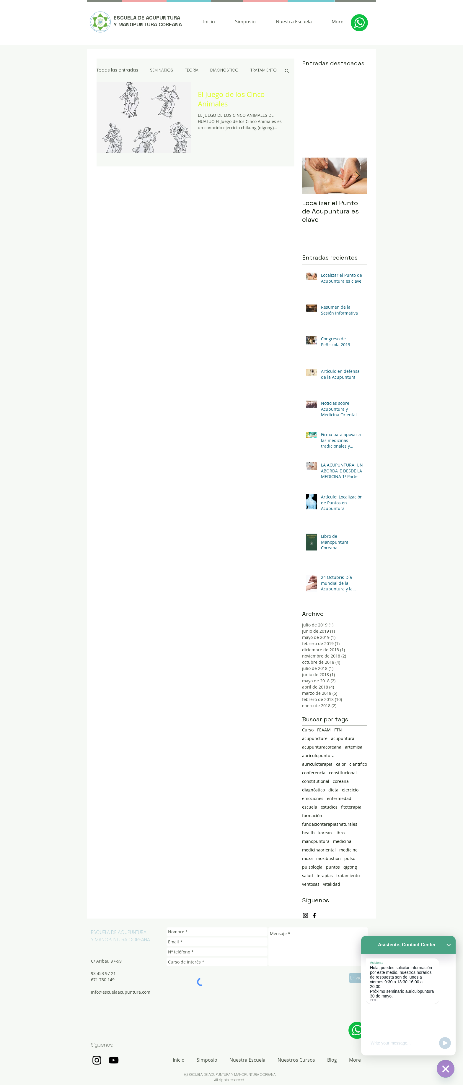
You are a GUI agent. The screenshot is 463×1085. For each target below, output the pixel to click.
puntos (333, 866)
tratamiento (348, 875)
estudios (329, 806)
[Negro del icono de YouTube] (114, 1060)
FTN (338, 729)
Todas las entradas (117, 70)
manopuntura (316, 841)
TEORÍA (191, 70)
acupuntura (342, 738)
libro (340, 832)
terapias (325, 875)
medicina (342, 841)
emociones (312, 798)
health (308, 832)
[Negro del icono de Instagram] (305, 915)
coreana (341, 781)
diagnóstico (313, 789)
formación (312, 815)
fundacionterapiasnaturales (329, 824)
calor (341, 764)
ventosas (310, 884)
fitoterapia (351, 806)
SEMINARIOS (161, 70)
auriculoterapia (317, 764)
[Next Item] (357, 175)
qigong (350, 866)
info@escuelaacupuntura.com (120, 992)
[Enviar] (357, 978)
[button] (287, 71)
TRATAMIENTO (263, 70)
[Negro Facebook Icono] (314, 915)
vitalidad (331, 884)
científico (358, 764)
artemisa (353, 746)
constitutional (315, 781)
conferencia (313, 772)
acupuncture (314, 738)
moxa (307, 858)
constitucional (343, 772)
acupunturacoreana (321, 746)
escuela (309, 806)
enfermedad (339, 798)
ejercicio (350, 789)
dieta (333, 789)
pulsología (312, 866)
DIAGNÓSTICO (224, 70)
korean (325, 832)
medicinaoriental (319, 849)
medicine (348, 849)
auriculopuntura (318, 755)
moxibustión (328, 858)
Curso (308, 729)
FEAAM (324, 729)
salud (307, 875)
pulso (349, 858)
